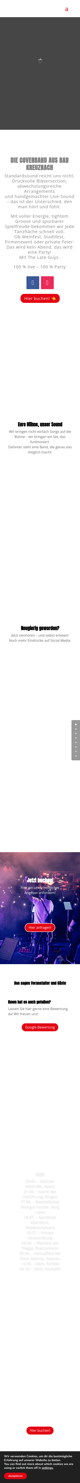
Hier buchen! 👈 (40, 298)
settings (47, 1468)
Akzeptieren (15, 1476)
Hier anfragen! (40, 927)
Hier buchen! (40, 1430)
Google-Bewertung (40, 1027)
